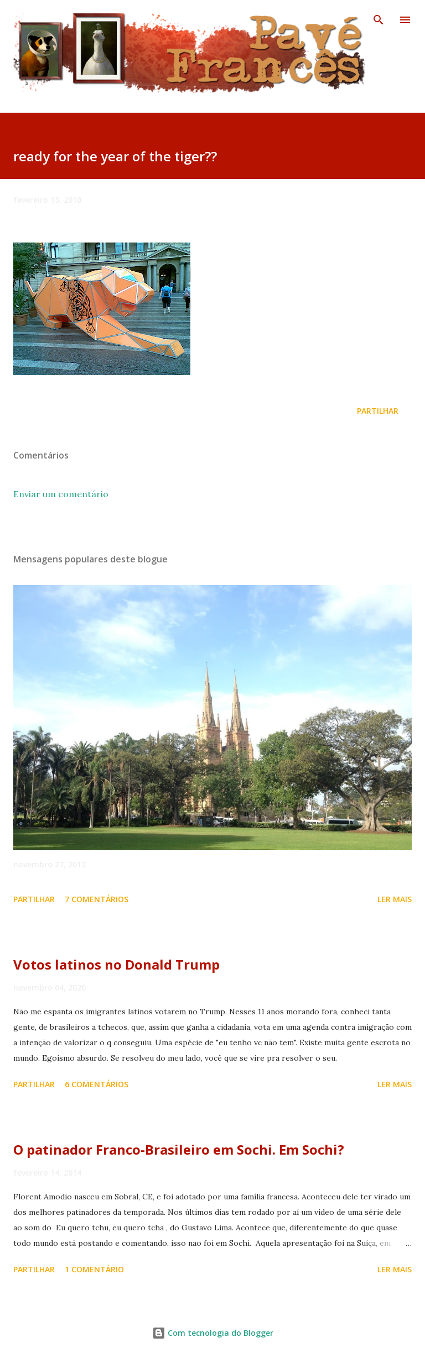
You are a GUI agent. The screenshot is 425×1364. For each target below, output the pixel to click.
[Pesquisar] (378, 20)
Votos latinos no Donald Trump (116, 964)
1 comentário (94, 1269)
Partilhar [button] (377, 410)
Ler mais (394, 899)
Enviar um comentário (60, 493)
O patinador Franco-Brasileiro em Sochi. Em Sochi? (178, 1149)
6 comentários (96, 1084)
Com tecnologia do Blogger (212, 1333)
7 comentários (96, 899)
